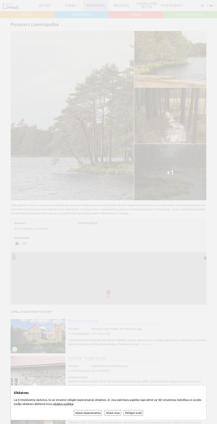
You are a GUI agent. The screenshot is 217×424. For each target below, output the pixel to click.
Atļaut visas (113, 412)
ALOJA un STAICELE (190, 14)
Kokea (70, 5)
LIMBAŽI (135, 14)
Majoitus (121, 5)
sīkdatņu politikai (63, 403)
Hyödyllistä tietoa (147, 5)
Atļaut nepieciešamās (88, 412)
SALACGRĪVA (81, 14)
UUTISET (45, 5)
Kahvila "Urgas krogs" (87, 358)
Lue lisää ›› (147, 344)
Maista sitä (96, 5)
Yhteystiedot (171, 5)
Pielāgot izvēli (133, 412)
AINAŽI (27, 14)
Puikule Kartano (82, 321)
